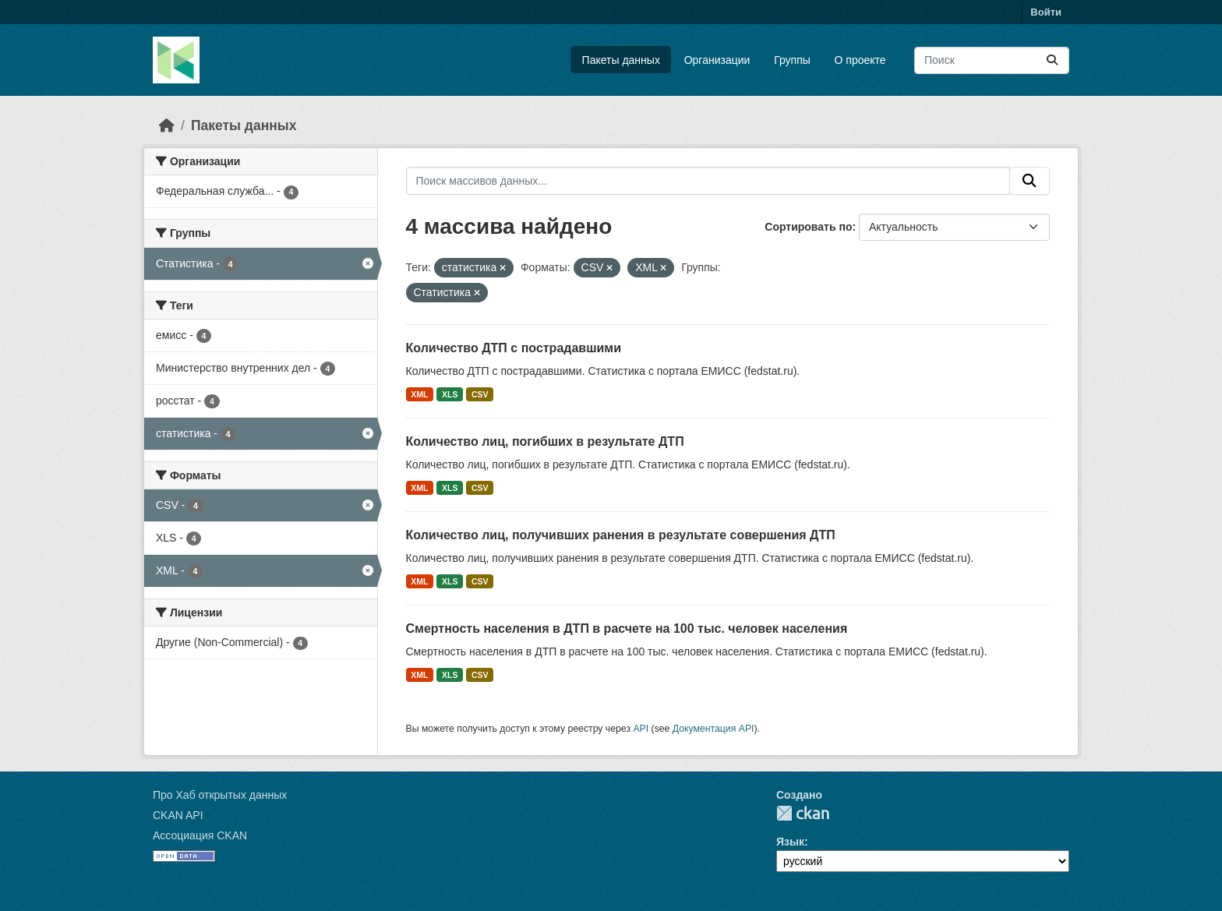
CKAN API (178, 815)
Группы (792, 60)
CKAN (802, 813)
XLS (449, 394)
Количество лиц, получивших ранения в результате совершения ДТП (620, 535)
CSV (480, 394)
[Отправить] (1052, 60)
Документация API (713, 728)
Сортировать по (808, 227)
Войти (1045, 12)
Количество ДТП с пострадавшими (514, 348)
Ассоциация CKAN (200, 835)
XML (419, 394)
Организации (717, 60)
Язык (790, 841)
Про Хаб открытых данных (220, 795)
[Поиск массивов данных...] (991, 60)
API (640, 728)
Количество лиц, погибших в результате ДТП (545, 441)
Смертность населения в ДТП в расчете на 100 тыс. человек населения (627, 628)
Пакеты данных (621, 60)
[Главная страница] (167, 125)
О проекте (860, 60)
